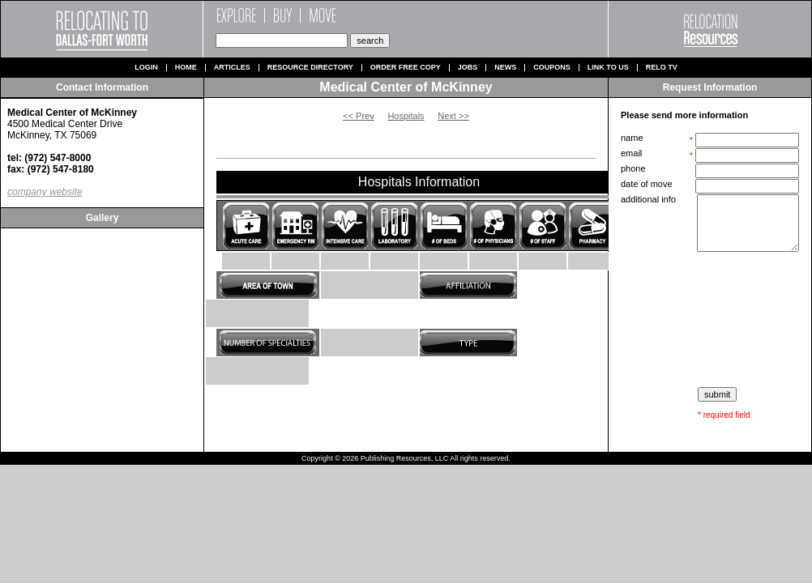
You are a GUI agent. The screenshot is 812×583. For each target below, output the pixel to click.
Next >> (453, 116)
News (505, 67)
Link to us (608, 67)
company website (45, 192)
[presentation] (711, 320)
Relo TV (661, 67)
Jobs (468, 67)
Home (186, 67)
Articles (232, 67)
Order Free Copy (405, 67)
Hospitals (405, 116)
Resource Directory (310, 67)
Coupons (552, 67)
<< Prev (358, 116)
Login (146, 67)
